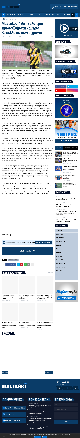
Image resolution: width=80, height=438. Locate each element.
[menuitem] (3, 15)
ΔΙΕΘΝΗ (58, 245)
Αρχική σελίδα (5, 19)
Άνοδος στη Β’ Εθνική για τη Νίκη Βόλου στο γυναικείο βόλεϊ (70, 153)
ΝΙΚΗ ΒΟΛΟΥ (59, 148)
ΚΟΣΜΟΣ (58, 249)
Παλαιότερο (48, 372)
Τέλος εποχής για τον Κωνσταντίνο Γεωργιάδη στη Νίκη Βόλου (69, 185)
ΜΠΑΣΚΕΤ (59, 256)
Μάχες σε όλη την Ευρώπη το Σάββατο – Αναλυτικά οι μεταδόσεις (27, 296)
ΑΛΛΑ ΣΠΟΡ (59, 260)
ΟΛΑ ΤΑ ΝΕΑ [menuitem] (21, 15)
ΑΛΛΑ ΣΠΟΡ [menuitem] (55, 15)
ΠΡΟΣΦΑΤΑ (74, 148)
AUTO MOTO (60, 270)
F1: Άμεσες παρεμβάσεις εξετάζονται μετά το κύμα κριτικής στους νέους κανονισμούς (66, 213)
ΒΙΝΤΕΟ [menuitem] (47, 15)
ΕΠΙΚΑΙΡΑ (59, 230)
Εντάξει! (44, 436)
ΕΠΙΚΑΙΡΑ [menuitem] (40, 15)
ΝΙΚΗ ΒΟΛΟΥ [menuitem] (11, 15)
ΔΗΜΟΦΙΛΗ (67, 148)
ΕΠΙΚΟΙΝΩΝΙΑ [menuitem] (67, 15)
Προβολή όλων (50, 272)
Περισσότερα (37, 436)
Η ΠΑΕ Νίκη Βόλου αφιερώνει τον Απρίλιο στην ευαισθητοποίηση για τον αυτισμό (45, 324)
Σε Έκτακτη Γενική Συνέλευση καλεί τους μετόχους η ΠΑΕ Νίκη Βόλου (27, 323)
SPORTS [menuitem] (30, 15)
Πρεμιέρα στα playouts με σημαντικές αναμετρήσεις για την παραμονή (45, 296)
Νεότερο (5, 372)
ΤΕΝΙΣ (58, 274)
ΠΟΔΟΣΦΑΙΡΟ (12, 19)
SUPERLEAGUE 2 (61, 241)
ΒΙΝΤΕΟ (58, 252)
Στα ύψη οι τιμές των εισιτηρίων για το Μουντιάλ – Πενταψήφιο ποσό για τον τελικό (9, 324)
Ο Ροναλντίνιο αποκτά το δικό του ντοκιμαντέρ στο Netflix (8, 296)
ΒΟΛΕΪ (58, 278)
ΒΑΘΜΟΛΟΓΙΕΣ (60, 267)
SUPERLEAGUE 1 (61, 263)
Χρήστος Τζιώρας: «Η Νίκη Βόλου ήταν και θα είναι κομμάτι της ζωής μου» (70, 177)
